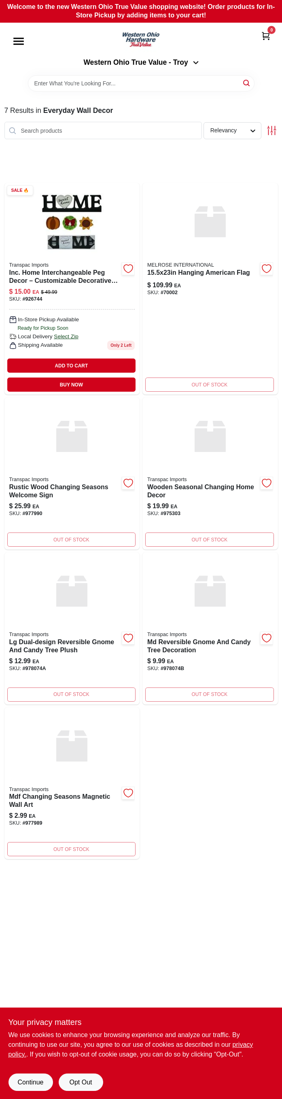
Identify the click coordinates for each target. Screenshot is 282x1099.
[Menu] (18, 41)
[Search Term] (141, 83)
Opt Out (80, 1082)
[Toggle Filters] (271, 130)
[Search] (247, 82)
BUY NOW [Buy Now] (71, 385)
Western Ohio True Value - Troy (140, 62)
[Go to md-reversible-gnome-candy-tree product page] (210, 628)
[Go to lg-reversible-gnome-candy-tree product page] (72, 628)
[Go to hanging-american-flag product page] (210, 289)
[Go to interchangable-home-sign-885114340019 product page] (72, 289)
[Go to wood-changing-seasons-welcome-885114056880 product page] (72, 473)
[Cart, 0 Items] (266, 36)
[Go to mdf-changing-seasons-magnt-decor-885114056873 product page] (72, 783)
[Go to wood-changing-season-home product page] (210, 473)
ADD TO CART (71, 366)
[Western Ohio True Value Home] (140, 40)
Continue (30, 1082)
